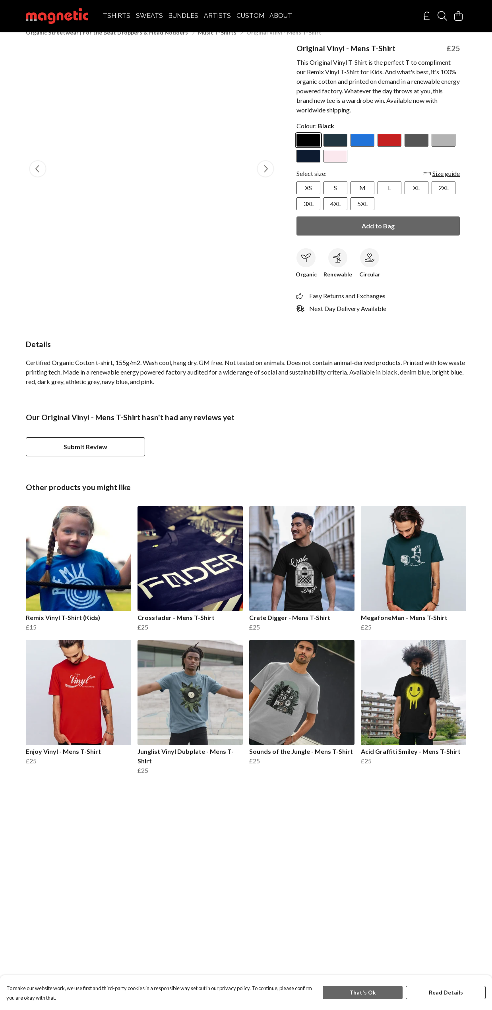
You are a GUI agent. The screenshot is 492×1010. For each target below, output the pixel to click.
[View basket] (458, 16)
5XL (362, 213)
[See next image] (265, 178)
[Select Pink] (335, 165)
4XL (335, 213)
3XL (308, 213)
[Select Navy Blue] (308, 165)
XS (308, 197)
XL (416, 197)
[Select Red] (389, 149)
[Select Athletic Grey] (443, 149)
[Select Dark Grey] (416, 149)
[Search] (442, 16)
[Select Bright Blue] (362, 149)
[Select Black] (308, 149)
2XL (443, 197)
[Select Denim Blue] (335, 149)
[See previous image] (38, 178)
